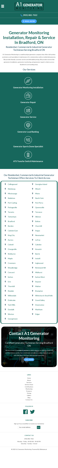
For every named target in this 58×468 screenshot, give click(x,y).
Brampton (39, 291)
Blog (29, 397)
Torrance (38, 212)
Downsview (39, 305)
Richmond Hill (40, 268)
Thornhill (11, 286)
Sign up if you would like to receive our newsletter (29, 424)
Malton (38, 286)
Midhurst (38, 272)
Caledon (38, 244)
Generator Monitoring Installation (28, 87)
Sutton (10, 277)
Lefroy (37, 240)
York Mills (11, 305)
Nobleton (11, 198)
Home (29, 378)
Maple (10, 258)
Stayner (38, 282)
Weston (11, 314)
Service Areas (29, 384)
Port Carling (12, 203)
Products (29, 391)
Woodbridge (12, 268)
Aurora (10, 240)
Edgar (37, 314)
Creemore (12, 263)
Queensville (39, 207)
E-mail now (29, 21)
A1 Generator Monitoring (23, 449)
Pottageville (12, 207)
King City (11, 235)
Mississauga (12, 193)
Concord (11, 272)
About (29, 380)
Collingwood (12, 184)
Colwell (10, 244)
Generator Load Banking (28, 132)
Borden (11, 226)
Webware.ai (43, 449)
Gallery (29, 395)
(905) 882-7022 (30, 15)
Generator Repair (28, 102)
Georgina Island (41, 184)
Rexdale (11, 291)
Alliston (38, 217)
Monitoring (29, 389)
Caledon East (13, 231)
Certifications (29, 387)
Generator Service (28, 117)
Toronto (11, 212)
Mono (37, 193)
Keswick (38, 249)
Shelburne (12, 254)
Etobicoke (11, 300)
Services (29, 382)
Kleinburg (11, 189)
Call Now (29, 359)
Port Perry (39, 203)
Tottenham (12, 217)
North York (39, 198)
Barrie (37, 254)
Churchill (38, 226)
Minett (38, 189)
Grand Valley (40, 300)
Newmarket (39, 235)
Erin (9, 282)
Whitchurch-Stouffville (44, 296)
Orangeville (12, 249)
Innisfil (37, 258)
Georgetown (13, 319)
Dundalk (11, 309)
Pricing (29, 393)
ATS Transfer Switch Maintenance (28, 161)
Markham (38, 309)
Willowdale (12, 296)
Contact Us (29, 400)
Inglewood (39, 263)
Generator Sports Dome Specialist (28, 146)
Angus (37, 231)
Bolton (37, 221)
